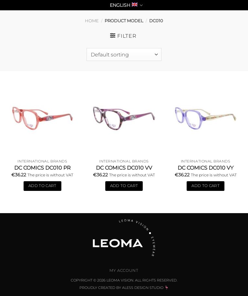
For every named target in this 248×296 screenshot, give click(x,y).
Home (92, 20)
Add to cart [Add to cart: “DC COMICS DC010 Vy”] (205, 185)
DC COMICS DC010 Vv (124, 168)
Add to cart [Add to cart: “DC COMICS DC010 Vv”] (124, 185)
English (126, 5)
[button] (123, 36)
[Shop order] (124, 54)
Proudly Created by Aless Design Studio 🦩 (124, 287)
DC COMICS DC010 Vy (205, 168)
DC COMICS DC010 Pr (42, 168)
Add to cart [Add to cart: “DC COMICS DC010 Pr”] (42, 185)
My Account (123, 270)
